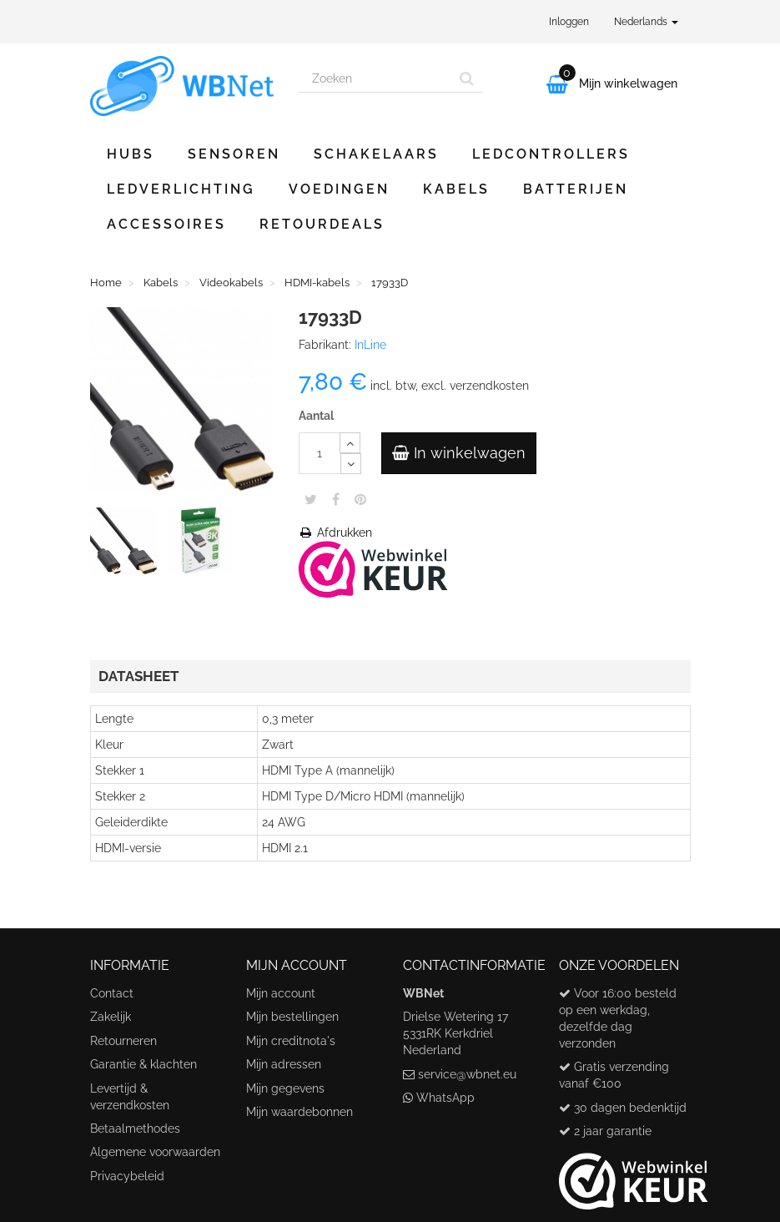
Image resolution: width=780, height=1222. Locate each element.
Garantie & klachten (143, 1064)
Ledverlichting (181, 189)
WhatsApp (445, 1097)
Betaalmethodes (135, 1128)
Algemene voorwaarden (155, 1152)
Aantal (316, 415)
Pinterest (360, 499)
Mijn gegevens (285, 1088)
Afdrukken (335, 532)
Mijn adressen (283, 1064)
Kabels (456, 189)
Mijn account (280, 993)
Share (336, 499)
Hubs (130, 154)
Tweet (310, 499)
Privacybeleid (127, 1176)
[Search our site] (375, 78)
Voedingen (339, 189)
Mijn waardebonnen (299, 1111)
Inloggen (569, 22)
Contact (111, 993)
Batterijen (575, 189)
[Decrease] (350, 463)
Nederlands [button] (646, 22)
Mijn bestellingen (292, 1016)
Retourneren (123, 1041)
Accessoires (166, 224)
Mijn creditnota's (290, 1041)
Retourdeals (322, 224)
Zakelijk (110, 1016)
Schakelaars (376, 154)
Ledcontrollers (551, 154)
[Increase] (350, 442)
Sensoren (234, 154)
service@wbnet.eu (467, 1074)
